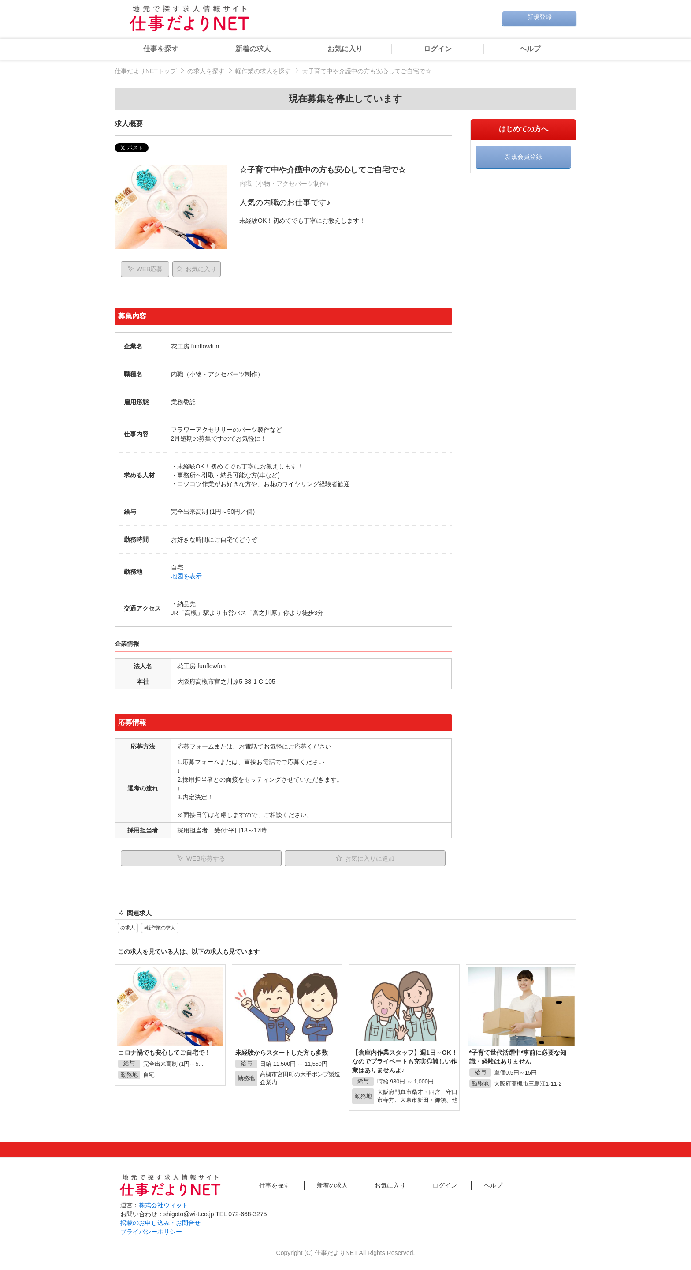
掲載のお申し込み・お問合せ (160, 1222)
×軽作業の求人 (159, 927)
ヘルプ (530, 48)
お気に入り (345, 48)
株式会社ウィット (163, 1205)
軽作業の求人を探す (263, 71)
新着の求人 (253, 48)
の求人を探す (205, 71)
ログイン (438, 48)
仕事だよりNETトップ (145, 71)
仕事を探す (160, 48)
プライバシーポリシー (151, 1231)
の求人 (127, 927)
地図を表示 (186, 576)
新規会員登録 (523, 156)
